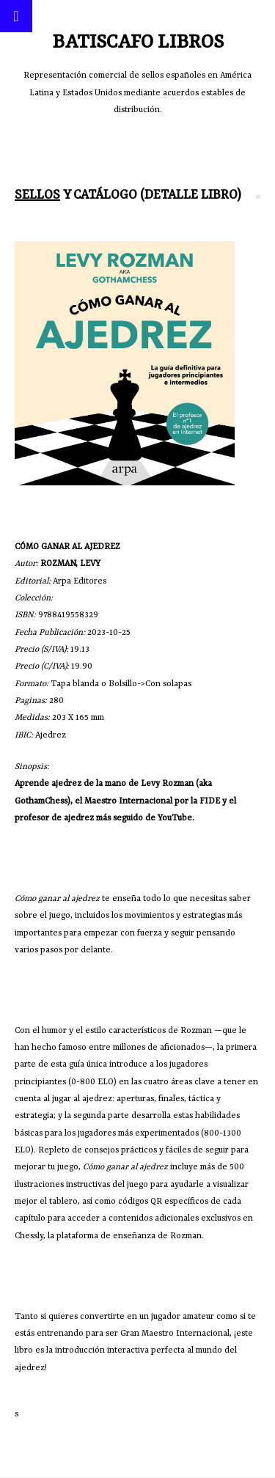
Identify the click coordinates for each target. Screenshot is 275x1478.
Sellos (37, 195)
